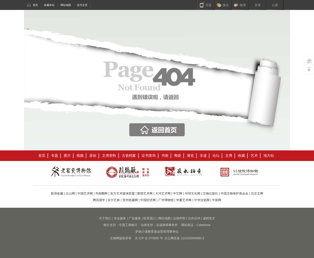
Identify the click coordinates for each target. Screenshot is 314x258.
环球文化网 (192, 193)
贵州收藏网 (130, 200)
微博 (243, 5)
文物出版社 (210, 193)
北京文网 (257, 193)
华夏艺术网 (184, 200)
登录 (258, 5)
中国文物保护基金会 (234, 193)
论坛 (215, 155)
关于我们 (105, 218)
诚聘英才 (209, 218)
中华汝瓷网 (202, 200)
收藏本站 (49, 5)
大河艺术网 (163, 193)
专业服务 (120, 218)
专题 (54, 155)
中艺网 (177, 193)
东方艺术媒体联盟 (122, 193)
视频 (80, 155)
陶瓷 (177, 155)
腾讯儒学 (99, 200)
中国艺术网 (85, 193)
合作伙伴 (194, 218)
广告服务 (135, 218)
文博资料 (109, 155)
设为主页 (82, 5)
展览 (190, 155)
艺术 (254, 155)
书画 (164, 155)
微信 (226, 5)
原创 (92, 155)
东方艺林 (114, 200)
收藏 (241, 155)
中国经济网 (148, 200)
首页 (35, 5)
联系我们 (149, 218)
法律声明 (179, 218)
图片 (67, 155)
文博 (228, 155)
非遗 (203, 155)
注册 (275, 5)
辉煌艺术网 (145, 193)
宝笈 (208, 5)
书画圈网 (101, 193)
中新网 (216, 200)
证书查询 (149, 155)
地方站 (268, 155)
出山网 (70, 193)
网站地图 (65, 5)
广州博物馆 (166, 200)
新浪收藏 (57, 193)
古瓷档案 (129, 155)
